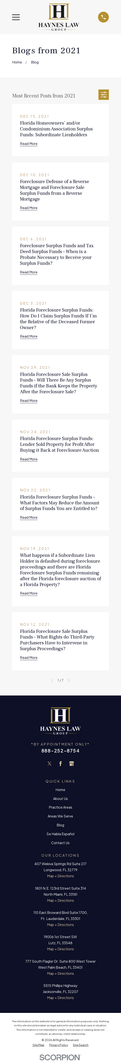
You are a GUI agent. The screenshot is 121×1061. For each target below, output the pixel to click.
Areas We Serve (60, 816)
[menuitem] (38, 1044)
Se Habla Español (60, 834)
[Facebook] (60, 763)
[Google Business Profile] (71, 763)
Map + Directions (60, 876)
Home (60, 789)
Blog (60, 825)
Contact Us (60, 842)
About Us (60, 798)
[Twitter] (49, 763)
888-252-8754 (60, 751)
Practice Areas (60, 807)
